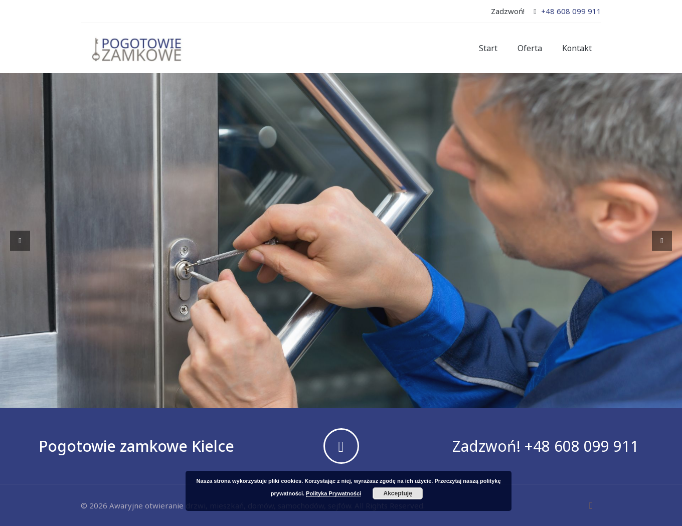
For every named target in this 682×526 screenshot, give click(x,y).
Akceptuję (398, 493)
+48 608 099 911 (571, 11)
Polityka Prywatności (333, 493)
